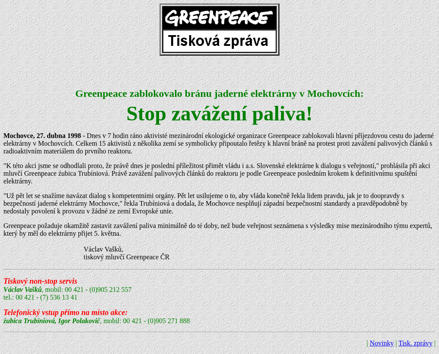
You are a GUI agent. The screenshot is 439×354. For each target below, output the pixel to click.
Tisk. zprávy (415, 343)
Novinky (382, 343)
